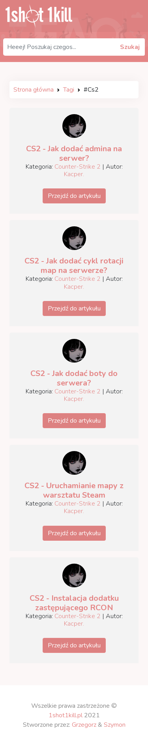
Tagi (68, 89)
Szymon (115, 724)
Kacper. (74, 174)
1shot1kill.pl (65, 715)
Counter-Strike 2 (77, 166)
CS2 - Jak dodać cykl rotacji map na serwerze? (74, 266)
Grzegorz (84, 724)
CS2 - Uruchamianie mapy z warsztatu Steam (74, 490)
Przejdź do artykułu (74, 196)
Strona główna (33, 89)
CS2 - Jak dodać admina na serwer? (74, 153)
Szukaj (130, 47)
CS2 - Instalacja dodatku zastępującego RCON (74, 603)
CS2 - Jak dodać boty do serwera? (74, 378)
